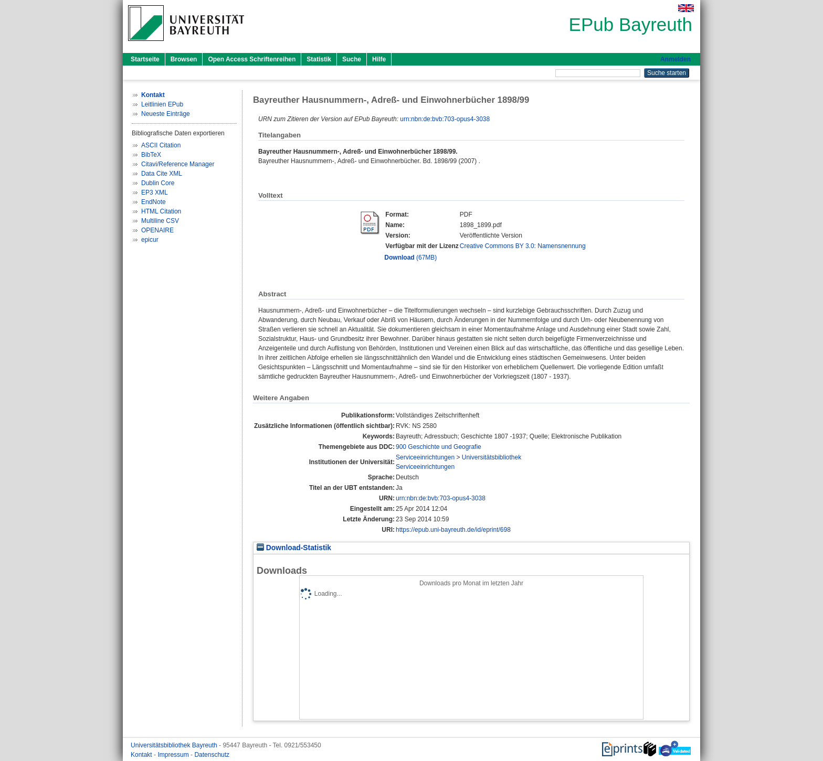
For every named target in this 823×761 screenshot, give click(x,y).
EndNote (153, 202)
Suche (351, 59)
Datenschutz (211, 754)
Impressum (174, 754)
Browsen (184, 59)
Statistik (319, 59)
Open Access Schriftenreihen (252, 59)
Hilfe (379, 59)
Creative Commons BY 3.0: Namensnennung (523, 246)
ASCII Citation (161, 145)
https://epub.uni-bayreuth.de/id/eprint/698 (453, 529)
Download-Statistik (294, 548)
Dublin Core (157, 183)
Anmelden (675, 59)
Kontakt (142, 754)
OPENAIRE (157, 230)
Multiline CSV (160, 220)
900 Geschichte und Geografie (438, 447)
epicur (150, 239)
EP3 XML (154, 192)
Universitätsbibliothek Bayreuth (175, 745)
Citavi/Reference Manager (177, 164)
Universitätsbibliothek (491, 457)
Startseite (145, 59)
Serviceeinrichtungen (425, 457)
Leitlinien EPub (162, 104)
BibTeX (151, 154)
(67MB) (410, 257)
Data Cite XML (161, 173)
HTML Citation (161, 211)
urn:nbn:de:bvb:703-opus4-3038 (445, 119)
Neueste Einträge (165, 113)
